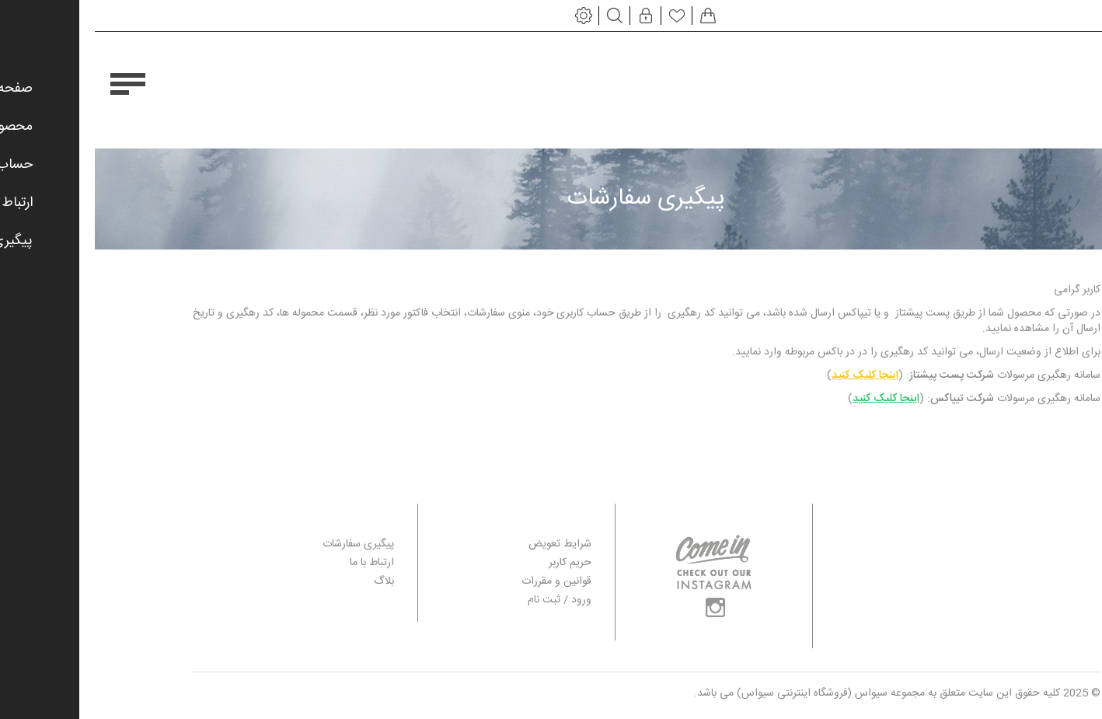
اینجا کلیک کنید (770, 375)
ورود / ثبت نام (465, 600)
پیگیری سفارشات (263, 544)
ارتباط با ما (277, 563)
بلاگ (289, 582)
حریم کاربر (475, 563)
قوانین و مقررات (462, 582)
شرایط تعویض (465, 544)
